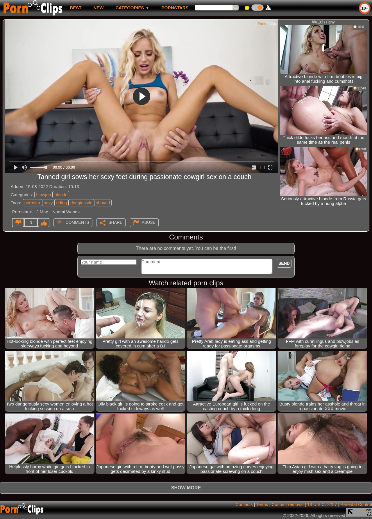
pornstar (32, 202)
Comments (77, 222)
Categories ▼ (132, 7)
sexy (48, 202)
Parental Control (356, 504)
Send (284, 263)
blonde (60, 194)
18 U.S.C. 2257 (322, 504)
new (98, 7)
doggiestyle (81, 202)
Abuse (148, 222)
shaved (103, 202)
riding (61, 202)
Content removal (288, 504)
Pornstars (175, 7)
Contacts (244, 504)
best (75, 7)
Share (115, 222)
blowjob (43, 194)
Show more (186, 487)
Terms (262, 504)
